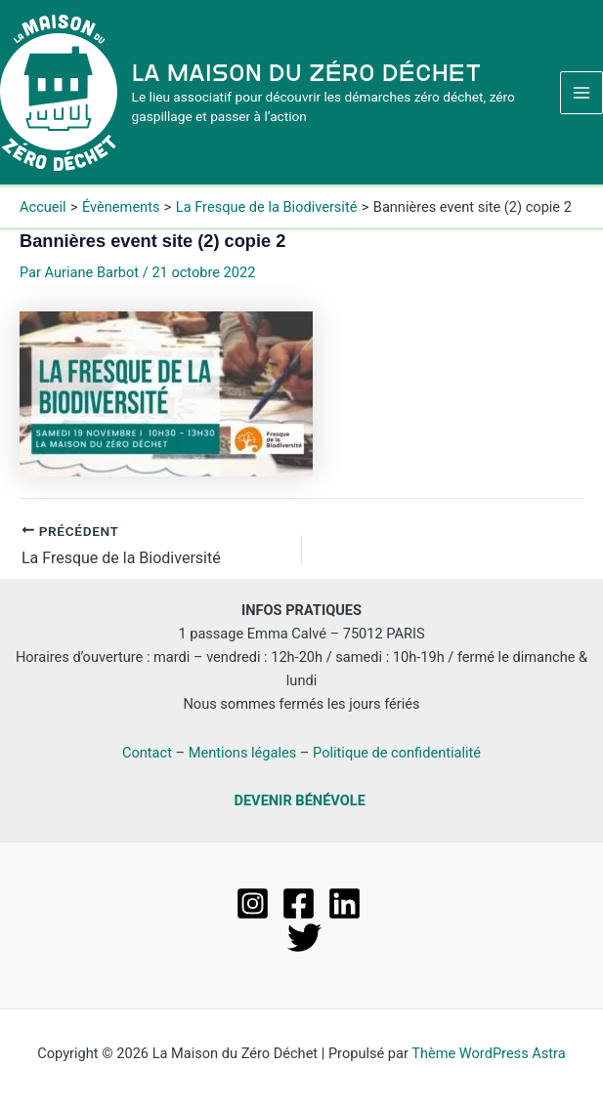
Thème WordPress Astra (488, 1053)
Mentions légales (243, 752)
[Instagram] (253, 903)
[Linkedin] (344, 903)
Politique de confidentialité (397, 752)
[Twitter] (304, 938)
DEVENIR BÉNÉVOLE (299, 800)
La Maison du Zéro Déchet (307, 73)
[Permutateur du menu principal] (581, 92)
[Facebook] (298, 903)
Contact (147, 752)
